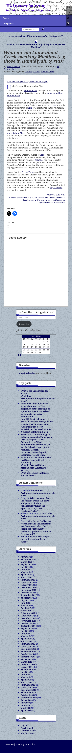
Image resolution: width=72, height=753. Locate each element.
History (36, 71)
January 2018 (27, 585)
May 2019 (25, 572)
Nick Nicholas (13, 66)
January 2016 (27, 646)
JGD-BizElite (29, 744)
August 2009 (27, 700)
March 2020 (26, 562)
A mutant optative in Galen (34, 432)
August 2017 (27, 597)
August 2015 (27, 659)
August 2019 (27, 564)
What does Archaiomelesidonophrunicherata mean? (38, 398)
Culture (28, 71)
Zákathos (39, 160)
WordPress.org (28, 733)
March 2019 (26, 577)
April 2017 (26, 608)
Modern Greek (47, 71)
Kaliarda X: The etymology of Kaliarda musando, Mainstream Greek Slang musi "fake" (37, 437)
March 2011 (26, 661)
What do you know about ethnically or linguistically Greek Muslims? (36, 45)
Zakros (43, 154)
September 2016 (29, 626)
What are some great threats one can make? (35, 474)
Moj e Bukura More (16, 133)
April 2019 (26, 574)
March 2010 (26, 682)
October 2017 (27, 592)
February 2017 (28, 613)
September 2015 (29, 656)
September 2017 (29, 595)
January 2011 (27, 667)
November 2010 (28, 669)
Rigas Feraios (56, 187)
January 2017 (27, 615)
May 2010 (25, 677)
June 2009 (25, 705)
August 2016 (27, 628)
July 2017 (25, 600)
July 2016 (25, 631)
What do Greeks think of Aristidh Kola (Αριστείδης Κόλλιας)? (33, 468)
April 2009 (26, 710)
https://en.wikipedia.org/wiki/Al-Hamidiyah (27, 81)
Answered (56, 194)
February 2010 (28, 684)
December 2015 (28, 649)
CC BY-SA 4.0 (8, 744)
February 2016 (28, 643)
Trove (53, 105)
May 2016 (25, 636)
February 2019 (28, 579)
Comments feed (28, 730)
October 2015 (27, 654)
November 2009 (28, 692)
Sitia (30, 107)
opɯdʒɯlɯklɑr (27, 373)
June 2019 (25, 569)
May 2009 (25, 708)
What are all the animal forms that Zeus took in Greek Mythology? (36, 460)
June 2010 (25, 674)
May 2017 (25, 605)
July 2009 (25, 702)
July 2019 (25, 567)
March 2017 (26, 610)
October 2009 (27, 695)
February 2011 (28, 664)
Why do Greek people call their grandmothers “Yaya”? (35, 539)
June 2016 (25, 633)
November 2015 (28, 651)
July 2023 (25, 556)
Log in (24, 725)
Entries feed (27, 728)
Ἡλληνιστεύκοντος (25, 6)
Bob (23, 536)
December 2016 (28, 618)
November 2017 (28, 590)
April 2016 (26, 638)
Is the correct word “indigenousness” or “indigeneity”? (36, 36)
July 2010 (25, 672)
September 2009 (29, 697)
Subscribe (24, 324)
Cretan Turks (28, 172)
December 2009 (28, 690)
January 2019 (27, 582)
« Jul (18, 355)
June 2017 (25, 603)
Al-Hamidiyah (30, 90)
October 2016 (27, 623)
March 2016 (26, 641)
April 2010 (26, 679)
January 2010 (27, 687)
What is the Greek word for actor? (34, 392)
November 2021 (28, 559)
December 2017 (28, 587)
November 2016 (28, 620)
